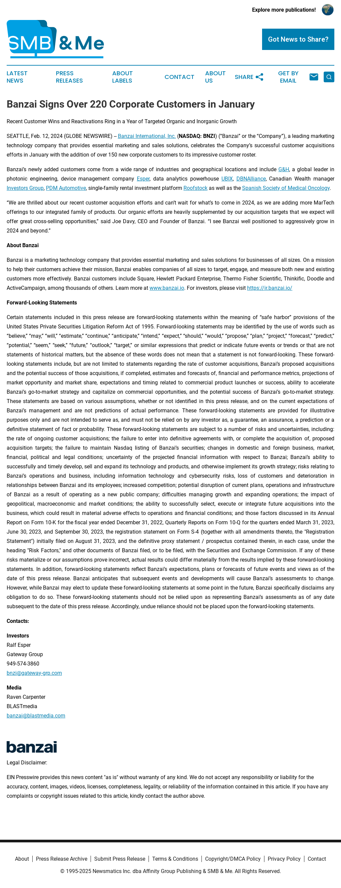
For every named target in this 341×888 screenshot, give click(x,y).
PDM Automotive (66, 188)
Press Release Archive (61, 859)
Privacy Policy (284, 859)
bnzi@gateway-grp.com (34, 673)
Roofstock (195, 188)
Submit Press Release (119, 859)
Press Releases (69, 77)
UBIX (227, 179)
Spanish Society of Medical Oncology (286, 188)
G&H (283, 169)
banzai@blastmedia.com (36, 715)
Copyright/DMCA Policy (233, 859)
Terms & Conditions (175, 859)
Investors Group (25, 188)
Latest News (17, 77)
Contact (179, 77)
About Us (215, 77)
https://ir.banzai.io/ (269, 288)
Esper (143, 179)
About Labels (122, 77)
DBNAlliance (251, 179)
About (22, 859)
